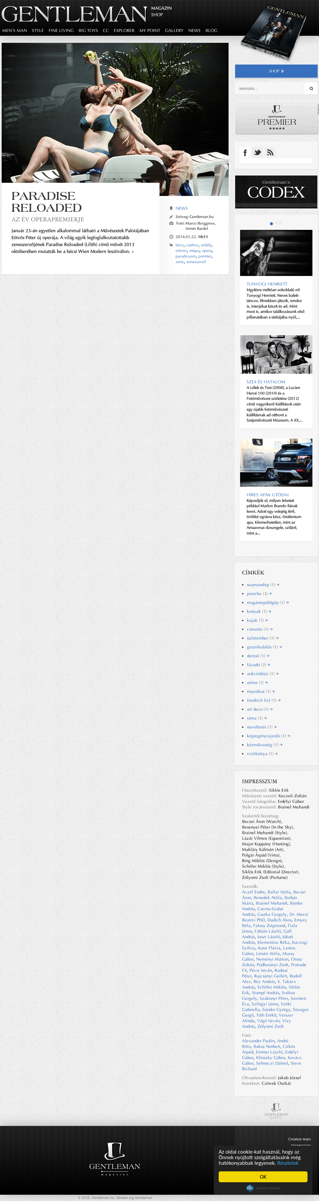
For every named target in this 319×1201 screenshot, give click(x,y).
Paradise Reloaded (47, 202)
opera (207, 250)
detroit (258, 655)
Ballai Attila (279, 891)
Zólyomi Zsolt (271, 1026)
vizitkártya (262, 753)
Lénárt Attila (268, 953)
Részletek (288, 1163)
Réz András (264, 981)
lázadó (258, 664)
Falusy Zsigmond (269, 925)
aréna (257, 682)
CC (106, 30)
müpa (194, 250)
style (38, 30)
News (182, 208)
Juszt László (269, 936)
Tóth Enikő (266, 1015)
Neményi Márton (272, 959)
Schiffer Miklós (272, 987)
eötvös (181, 250)
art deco (260, 709)
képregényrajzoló (268, 735)
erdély (206, 245)
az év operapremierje (48, 219)
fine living (61, 30)
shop (276, 71)
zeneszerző (196, 261)
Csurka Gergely (272, 914)
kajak (257, 620)
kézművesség (264, 744)
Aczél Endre (253, 891)
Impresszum (301, 1145)
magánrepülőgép (268, 602)
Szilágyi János (265, 1003)
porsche (259, 593)
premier (204, 256)
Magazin (161, 8)
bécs (180, 245)
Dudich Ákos (279, 919)
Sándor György (276, 1009)
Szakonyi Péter (274, 998)
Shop (157, 14)
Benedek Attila (268, 897)
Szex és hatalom (266, 381)
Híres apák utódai (268, 494)
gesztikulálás (264, 646)
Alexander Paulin (258, 1040)
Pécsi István (261, 970)
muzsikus (261, 691)
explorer (124, 30)
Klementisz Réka (273, 942)
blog (211, 30)
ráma (257, 718)
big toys (88, 30)
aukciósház (263, 673)
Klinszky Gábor (270, 1057)
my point (149, 30)
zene (180, 261)
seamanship (263, 584)
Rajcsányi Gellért (270, 975)
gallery (174, 30)
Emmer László (269, 1052)
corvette (260, 629)
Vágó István (268, 1020)
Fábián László (268, 931)
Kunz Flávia (269, 947)
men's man (14, 30)
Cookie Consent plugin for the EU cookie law (263, 1188)
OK (263, 1176)
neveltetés (262, 726)
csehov (192, 245)
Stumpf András (265, 992)
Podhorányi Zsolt (272, 964)
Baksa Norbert (267, 1046)
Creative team (299, 1139)
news (194, 30)
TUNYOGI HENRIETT (267, 284)
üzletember (263, 638)
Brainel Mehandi (271, 903)
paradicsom (186, 256)
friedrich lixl (264, 700)
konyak (259, 611)
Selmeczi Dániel (272, 1063)
